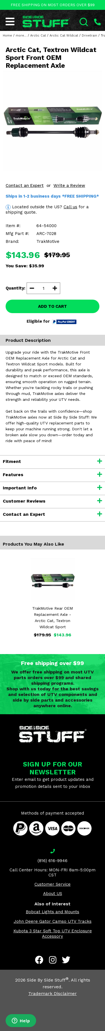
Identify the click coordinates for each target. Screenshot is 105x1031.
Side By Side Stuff (48, 980)
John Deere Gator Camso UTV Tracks (53, 921)
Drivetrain (89, 35)
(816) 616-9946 (52, 860)
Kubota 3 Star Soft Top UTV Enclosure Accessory (52, 933)
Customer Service (52, 884)
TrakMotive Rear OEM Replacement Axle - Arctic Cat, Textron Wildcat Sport (52, 617)
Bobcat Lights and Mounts (52, 911)
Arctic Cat (38, 35)
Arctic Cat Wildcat (64, 35)
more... (21, 35)
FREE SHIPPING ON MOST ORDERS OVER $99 (53, 5)
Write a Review (69, 185)
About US (52, 893)
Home (7, 35)
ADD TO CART (52, 306)
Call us (70, 206)
